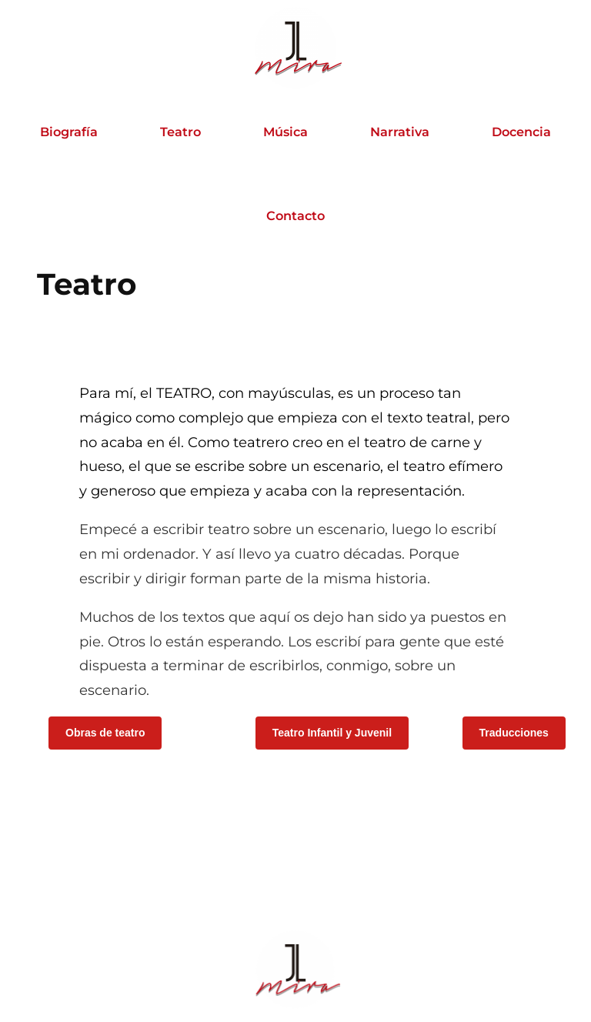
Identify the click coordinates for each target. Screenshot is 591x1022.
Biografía (69, 131)
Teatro (180, 131)
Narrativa (399, 131)
